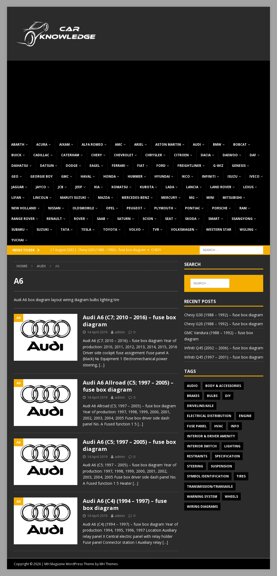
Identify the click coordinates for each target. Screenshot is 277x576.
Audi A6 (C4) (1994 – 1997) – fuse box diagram (125, 504)
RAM (243, 208)
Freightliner (189, 165)
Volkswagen (182, 229)
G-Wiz (218, 165)
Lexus (248, 187)
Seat (169, 218)
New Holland (23, 208)
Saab (101, 218)
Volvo (135, 229)
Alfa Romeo (92, 144)
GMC (65, 176)
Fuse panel (197, 426)
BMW (217, 144)
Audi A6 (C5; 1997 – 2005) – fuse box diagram (129, 445)
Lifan (16, 197)
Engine (245, 416)
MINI (210, 197)
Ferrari (118, 165)
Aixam (64, 144)
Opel (110, 208)
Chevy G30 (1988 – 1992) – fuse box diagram (223, 314)
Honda (109, 176)
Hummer (135, 176)
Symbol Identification (208, 476)
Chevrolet (123, 155)
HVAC (218, 426)
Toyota (110, 229)
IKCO (186, 176)
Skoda (190, 218)
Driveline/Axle (200, 405)
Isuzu (232, 176)
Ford (161, 165)
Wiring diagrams (202, 506)
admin (120, 332)
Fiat (140, 165)
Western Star (218, 229)
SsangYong (242, 218)
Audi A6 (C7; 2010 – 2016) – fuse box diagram (129, 321)
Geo (14, 176)
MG (191, 197)
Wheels (231, 496)
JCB (60, 187)
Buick (16, 155)
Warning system (202, 496)
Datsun (47, 165)
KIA (97, 187)
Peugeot (134, 208)
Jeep (78, 187)
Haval (86, 176)
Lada (170, 187)
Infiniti (209, 176)
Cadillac (41, 155)
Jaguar (17, 187)
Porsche (219, 208)
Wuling (246, 229)
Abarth (17, 144)
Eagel (95, 165)
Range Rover (23, 218)
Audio (192, 385)
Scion (148, 218)
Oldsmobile (83, 208)
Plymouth (163, 208)
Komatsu (119, 187)
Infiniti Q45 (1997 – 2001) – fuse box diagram (223, 357)
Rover (79, 218)
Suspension (221, 466)
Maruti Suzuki (73, 197)
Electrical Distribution (209, 416)
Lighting (232, 446)
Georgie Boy (41, 176)
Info (235, 426)
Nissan (54, 208)
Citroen (181, 155)
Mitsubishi (232, 197)
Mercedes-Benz (135, 197)
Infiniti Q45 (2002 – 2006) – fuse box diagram (223, 347)
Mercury (169, 197)
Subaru (18, 229)
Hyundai (162, 176)
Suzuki (43, 229)
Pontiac (192, 208)
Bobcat (240, 144)
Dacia (206, 155)
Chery (96, 155)
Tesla (86, 229)
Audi (197, 144)
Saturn (124, 218)
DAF (253, 155)
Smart (214, 218)
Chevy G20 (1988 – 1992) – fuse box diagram (223, 323)
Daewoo (230, 155)
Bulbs (212, 395)
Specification (227, 456)
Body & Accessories (223, 385)
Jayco (41, 187)
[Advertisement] (138, 98)
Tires (241, 476)
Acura (41, 144)
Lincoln (40, 197)
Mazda (104, 197)
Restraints (197, 456)
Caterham (70, 155)
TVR (156, 229)
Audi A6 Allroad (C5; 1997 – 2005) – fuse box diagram (128, 386)
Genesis (239, 165)
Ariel (138, 144)
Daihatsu (19, 165)
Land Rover (220, 187)
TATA (65, 229)
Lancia (192, 187)
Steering (195, 466)
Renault (54, 218)
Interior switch (202, 446)
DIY (228, 395)
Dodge (72, 165)
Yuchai (17, 240)
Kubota (147, 187)
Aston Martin (168, 144)
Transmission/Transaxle (210, 486)
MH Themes (109, 564)
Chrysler (153, 155)
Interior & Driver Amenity (211, 436)
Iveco (254, 176)
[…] (101, 364)
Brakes (193, 395)
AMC (118, 144)
